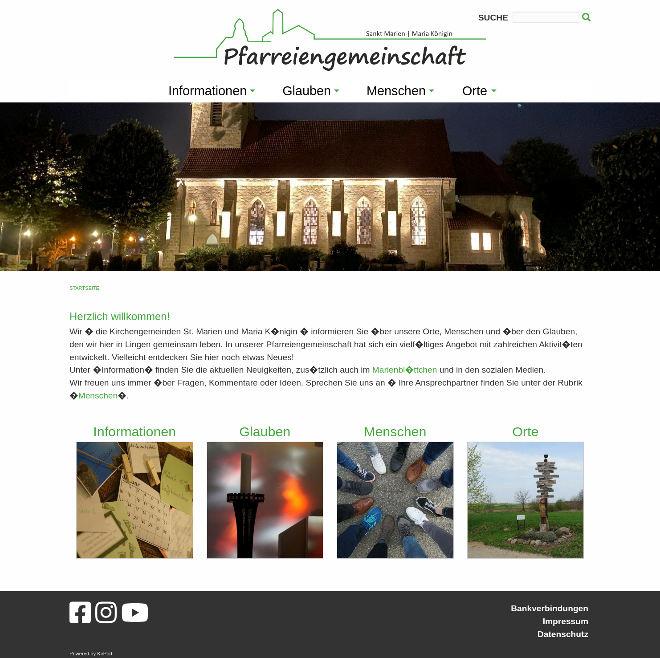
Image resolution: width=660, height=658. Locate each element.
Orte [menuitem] (474, 91)
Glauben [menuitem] (306, 91)
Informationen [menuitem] (207, 91)
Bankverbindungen (549, 608)
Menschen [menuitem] (396, 91)
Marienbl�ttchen (404, 369)
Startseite (84, 288)
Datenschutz (563, 634)
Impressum (565, 621)
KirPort (104, 653)
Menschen (98, 395)
